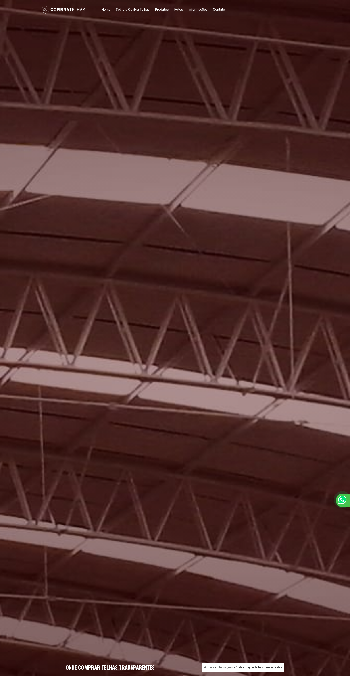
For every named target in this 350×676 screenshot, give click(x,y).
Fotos (178, 9)
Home (105, 9)
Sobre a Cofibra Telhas (133, 9)
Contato (219, 9)
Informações (198, 9)
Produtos (162, 9)
